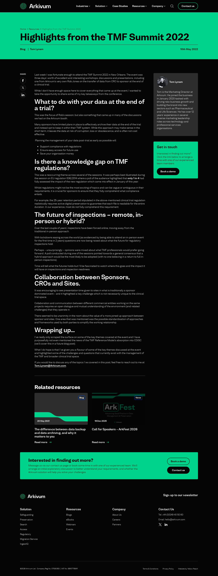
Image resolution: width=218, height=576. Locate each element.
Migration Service (29, 539)
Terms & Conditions (150, 569)
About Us (117, 514)
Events (69, 529)
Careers (116, 519)
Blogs (69, 514)
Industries (82, 6)
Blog (22, 49)
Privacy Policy (168, 569)
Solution (100, 6)
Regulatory (25, 534)
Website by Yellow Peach (188, 569)
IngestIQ (24, 543)
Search (23, 524)
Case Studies (120, 6)
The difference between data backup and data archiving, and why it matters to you (60, 432)
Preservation (26, 519)
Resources (138, 6)
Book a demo (168, 171)
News (138, 397)
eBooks (70, 519)
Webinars (71, 524)
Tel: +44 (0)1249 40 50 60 (170, 514)
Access (23, 529)
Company (157, 6)
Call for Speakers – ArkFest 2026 (115, 429)
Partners (116, 524)
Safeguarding (26, 514)
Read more (40, 442)
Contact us (188, 6)
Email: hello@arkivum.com (171, 519)
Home (23, 29)
